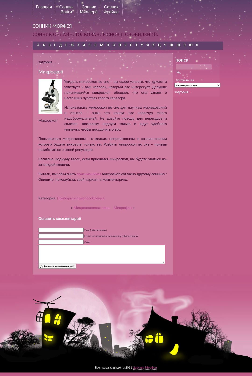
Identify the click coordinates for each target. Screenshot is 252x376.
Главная (44, 7)
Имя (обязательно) (95, 230)
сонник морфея (52, 26)
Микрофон (123, 207)
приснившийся (89, 173)
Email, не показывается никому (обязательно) (111, 236)
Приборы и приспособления (80, 198)
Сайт (87, 242)
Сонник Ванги (66, 9)
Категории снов (185, 80)
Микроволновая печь (91, 207)
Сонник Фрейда (111, 9)
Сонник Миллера (89, 9)
